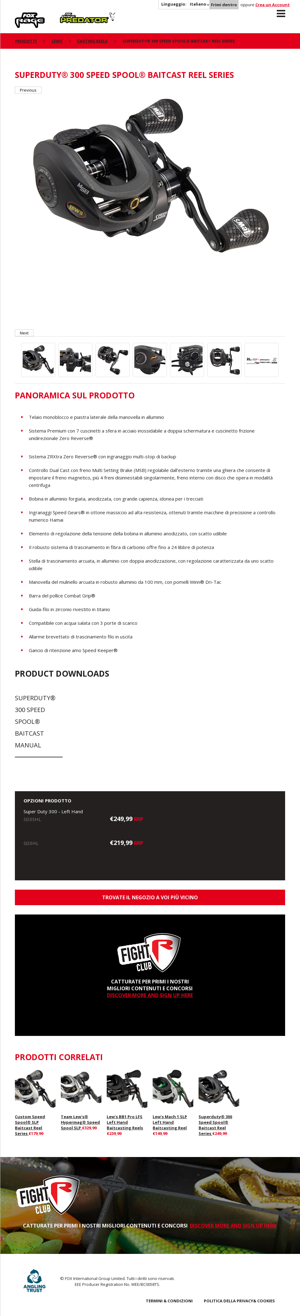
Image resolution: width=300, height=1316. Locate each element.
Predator (70, 15)
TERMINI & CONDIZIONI (169, 1301)
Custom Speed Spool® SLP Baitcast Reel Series (30, 1125)
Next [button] (24, 333)
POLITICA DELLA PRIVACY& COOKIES (239, 1301)
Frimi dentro (224, 4)
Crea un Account (272, 4)
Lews (56, 41)
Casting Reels (92, 41)
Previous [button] (28, 90)
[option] (150, 178)
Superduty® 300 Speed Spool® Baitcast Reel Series (215, 1125)
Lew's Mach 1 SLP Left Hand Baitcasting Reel (170, 1122)
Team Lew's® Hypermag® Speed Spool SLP (80, 1122)
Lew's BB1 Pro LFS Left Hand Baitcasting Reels (125, 1122)
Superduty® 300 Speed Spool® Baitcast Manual (35, 721)
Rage (21, 15)
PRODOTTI (26, 41)
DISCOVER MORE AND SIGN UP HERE (150, 995)
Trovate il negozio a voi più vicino (150, 897)
